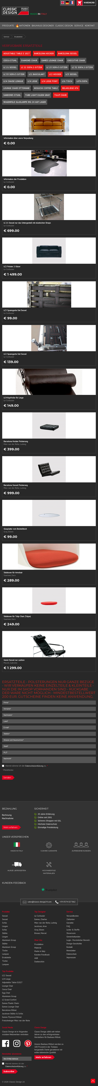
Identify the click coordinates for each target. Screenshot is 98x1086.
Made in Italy (39, 951)
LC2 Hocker (55, 74)
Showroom (71, 933)
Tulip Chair (60, 95)
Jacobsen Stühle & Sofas (12, 1013)
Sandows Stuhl (12, 95)
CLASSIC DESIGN (64, 25)
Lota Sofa (82, 81)
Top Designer (40, 911)
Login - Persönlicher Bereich (78, 940)
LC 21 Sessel (10, 67)
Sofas (4, 923)
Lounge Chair (7, 986)
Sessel (5, 916)
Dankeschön (39, 961)
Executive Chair (76, 60)
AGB (36, 958)
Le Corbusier (39, 916)
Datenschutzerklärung (34, 766)
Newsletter (71, 950)
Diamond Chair (29, 60)
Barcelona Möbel (9, 1010)
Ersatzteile (18, 37)
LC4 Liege (32, 81)
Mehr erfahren (10, 827)
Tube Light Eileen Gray (37, 95)
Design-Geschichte (74, 943)
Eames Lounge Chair (52, 60)
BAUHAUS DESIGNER (43, 25)
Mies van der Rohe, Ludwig (45, 923)
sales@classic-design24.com (40, 901)
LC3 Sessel (71, 74)
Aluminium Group (9, 996)
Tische (5, 950)
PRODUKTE (8, 25)
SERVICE (78, 25)
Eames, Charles (40, 919)
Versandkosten (72, 916)
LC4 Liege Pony (50, 81)
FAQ (68, 926)
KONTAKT (90, 25)
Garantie (69, 923)
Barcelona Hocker (44, 53)
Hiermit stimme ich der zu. (25, 766)
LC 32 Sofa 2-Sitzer (82, 67)
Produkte (6, 911)
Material (37, 948)
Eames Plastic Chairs (10, 1003)
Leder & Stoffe (72, 929)
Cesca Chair (7, 989)
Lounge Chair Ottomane (16, 88)
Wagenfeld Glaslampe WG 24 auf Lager (24, 102)
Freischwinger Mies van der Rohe (16, 1020)
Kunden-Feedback (41, 954)
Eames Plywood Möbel (11, 1017)
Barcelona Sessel (67, 53)
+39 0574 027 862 (68, 901)
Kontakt (69, 947)
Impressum (71, 957)
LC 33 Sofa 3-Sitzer (13, 74)
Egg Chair (6, 993)
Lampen (5, 954)
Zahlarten (70, 919)
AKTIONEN (22, 25)
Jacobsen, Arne (40, 926)
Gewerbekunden (73, 936)
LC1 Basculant (37, 74)
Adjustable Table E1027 (12, 982)
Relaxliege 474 (70, 88)
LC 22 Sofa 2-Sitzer (31, 67)
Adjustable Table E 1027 (16, 53)
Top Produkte (7, 971)
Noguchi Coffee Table (46, 88)
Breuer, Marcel (40, 933)
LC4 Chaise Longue (13, 81)
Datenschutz (71, 954)
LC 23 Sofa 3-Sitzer (56, 67)
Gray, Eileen (39, 929)
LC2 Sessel (6, 975)
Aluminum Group (9, 940)
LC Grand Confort (9, 1000)
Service (6, 37)
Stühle (4, 933)
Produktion (38, 944)
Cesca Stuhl (10, 60)
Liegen (5, 926)
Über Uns (38, 940)
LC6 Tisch (67, 81)
